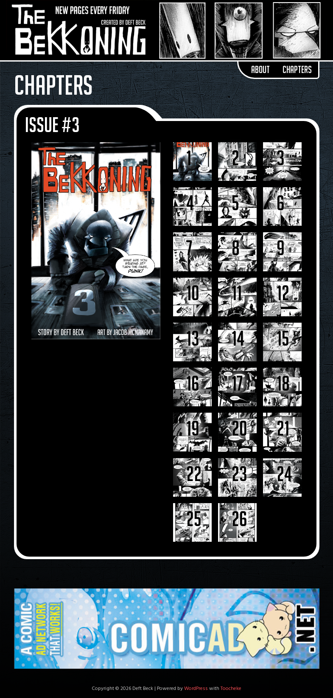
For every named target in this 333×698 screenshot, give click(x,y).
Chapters (297, 69)
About (260, 69)
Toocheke (231, 688)
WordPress (196, 688)
